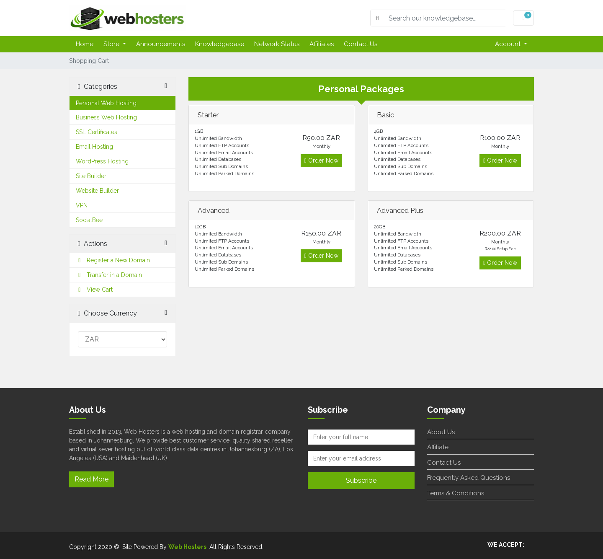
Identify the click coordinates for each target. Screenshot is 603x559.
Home (84, 44)
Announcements (160, 44)
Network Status (276, 44)
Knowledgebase (219, 44)
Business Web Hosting (106, 117)
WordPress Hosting (102, 161)
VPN (82, 205)
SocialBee (89, 220)
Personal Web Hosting (106, 103)
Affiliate (437, 447)
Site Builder (91, 176)
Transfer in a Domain (109, 275)
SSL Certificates (96, 132)
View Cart (94, 289)
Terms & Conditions (455, 493)
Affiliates (321, 44)
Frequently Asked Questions (468, 477)
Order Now (321, 160)
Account (508, 44)
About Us (441, 432)
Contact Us (360, 44)
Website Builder (97, 190)
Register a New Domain (113, 260)
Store (112, 44)
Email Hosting (94, 146)
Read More (91, 479)
